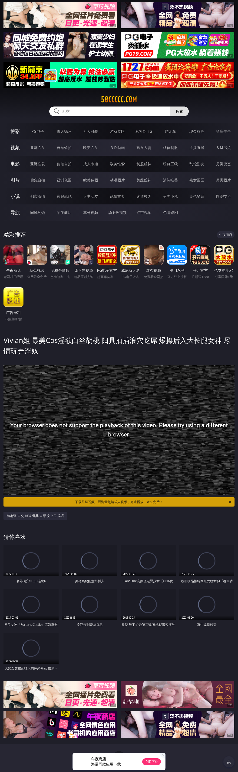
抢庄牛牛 (223, 131)
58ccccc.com (119, 99)
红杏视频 (143, 212)
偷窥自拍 (37, 180)
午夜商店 (64, 212)
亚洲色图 (64, 180)
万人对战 (90, 131)
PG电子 (37, 131)
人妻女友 (90, 196)
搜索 (179, 111)
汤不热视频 (117, 212)
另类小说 (170, 196)
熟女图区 (196, 180)
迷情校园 (143, 196)
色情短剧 (170, 212)
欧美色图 (90, 180)
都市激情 (37, 196)
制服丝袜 (143, 163)
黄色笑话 (196, 196)
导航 (15, 212)
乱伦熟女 (196, 163)
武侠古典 (117, 196)
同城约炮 (37, 212)
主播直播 (196, 147)
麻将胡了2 (143, 131)
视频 (15, 147)
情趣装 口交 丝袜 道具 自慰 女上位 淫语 (35, 516)
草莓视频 (90, 212)
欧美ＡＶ (90, 147)
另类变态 (223, 163)
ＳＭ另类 (223, 147)
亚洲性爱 (37, 163)
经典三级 (170, 163)
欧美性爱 (117, 163)
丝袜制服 (170, 147)
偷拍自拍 (64, 163)
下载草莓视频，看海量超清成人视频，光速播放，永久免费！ (153, 502)
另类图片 (223, 180)
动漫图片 (117, 180)
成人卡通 (90, 163)
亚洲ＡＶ (37, 147)
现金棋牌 (196, 131)
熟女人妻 (143, 147)
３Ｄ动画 (117, 147)
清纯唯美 (170, 180)
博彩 (15, 131)
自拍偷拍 (64, 147)
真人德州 (64, 131)
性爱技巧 (223, 196)
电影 (15, 164)
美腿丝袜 (143, 180)
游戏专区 (117, 131)
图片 (15, 180)
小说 (15, 196)
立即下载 (151, 761)
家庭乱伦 (64, 196)
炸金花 (170, 131)
